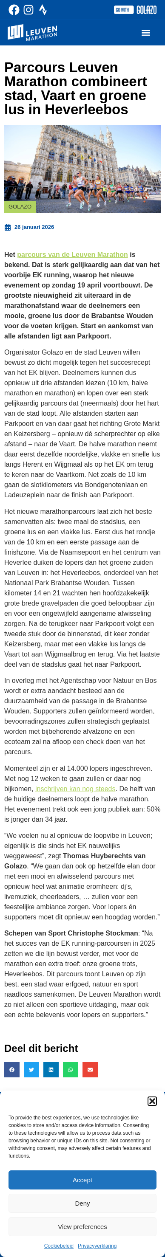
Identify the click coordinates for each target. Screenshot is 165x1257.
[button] (152, 1101)
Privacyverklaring (97, 1246)
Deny (82, 1203)
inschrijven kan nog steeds (75, 788)
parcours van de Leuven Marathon (72, 254)
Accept (82, 1180)
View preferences (82, 1226)
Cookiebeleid (59, 1246)
